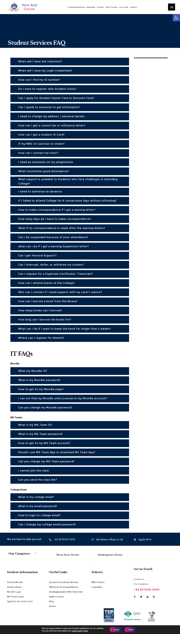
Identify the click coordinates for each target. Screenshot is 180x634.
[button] (176, 17)
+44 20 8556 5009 (146, 589)
